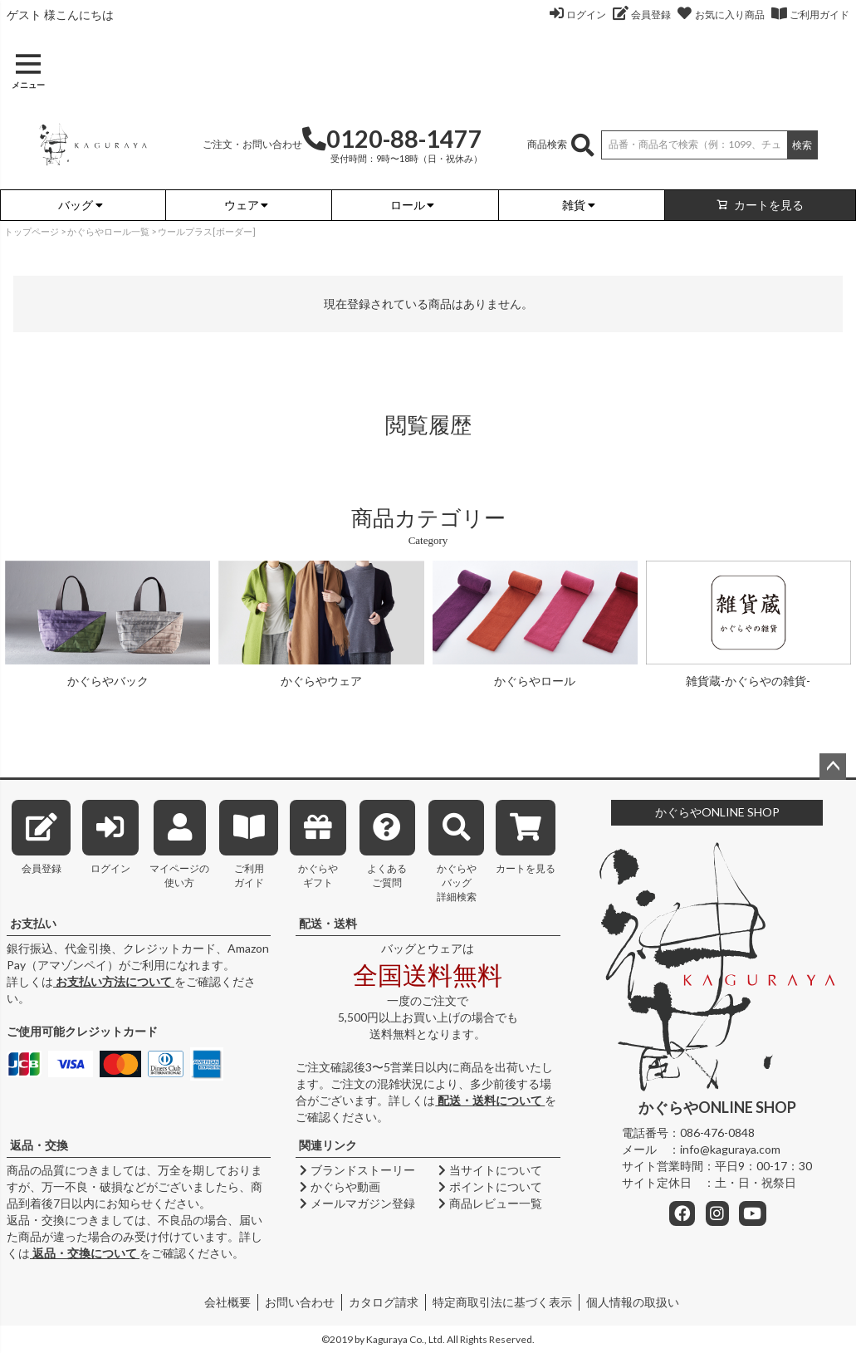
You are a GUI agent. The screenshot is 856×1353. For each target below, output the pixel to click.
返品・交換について (84, 1253)
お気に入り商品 (730, 14)
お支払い (33, 923)
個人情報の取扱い (632, 1302)
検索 (802, 145)
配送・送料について (490, 1100)
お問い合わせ (300, 1302)
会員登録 (651, 14)
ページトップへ (832, 766)
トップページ (31, 231)
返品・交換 (39, 1145)
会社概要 (227, 1302)
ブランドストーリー (355, 1170)
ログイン (586, 14)
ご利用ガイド (819, 14)
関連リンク (328, 1145)
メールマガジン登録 (355, 1203)
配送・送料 (328, 923)
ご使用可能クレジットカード (82, 1031)
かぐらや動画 (338, 1186)
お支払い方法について (113, 981)
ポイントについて (489, 1186)
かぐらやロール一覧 (108, 231)
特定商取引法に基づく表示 (502, 1302)
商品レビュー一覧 (489, 1203)
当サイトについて (489, 1170)
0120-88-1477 (392, 139)
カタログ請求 (383, 1302)
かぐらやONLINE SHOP (717, 812)
